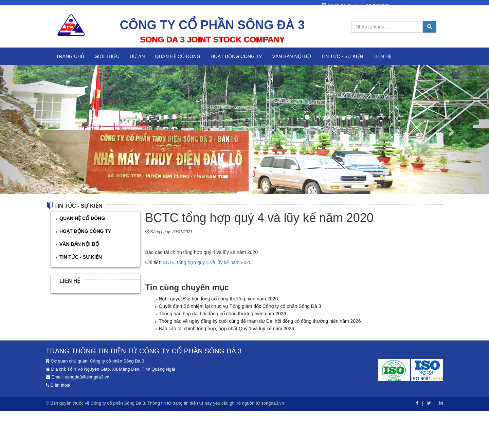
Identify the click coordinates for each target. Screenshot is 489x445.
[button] (36, 129)
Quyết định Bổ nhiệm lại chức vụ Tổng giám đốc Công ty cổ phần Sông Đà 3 (240, 306)
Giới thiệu (107, 56)
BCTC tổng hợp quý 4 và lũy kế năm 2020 (207, 262)
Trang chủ (70, 56)
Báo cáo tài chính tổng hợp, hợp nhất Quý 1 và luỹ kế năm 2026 (226, 328)
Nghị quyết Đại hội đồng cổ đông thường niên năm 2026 (218, 298)
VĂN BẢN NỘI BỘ (291, 56)
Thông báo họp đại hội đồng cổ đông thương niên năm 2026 (222, 313)
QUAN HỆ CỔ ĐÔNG (177, 56)
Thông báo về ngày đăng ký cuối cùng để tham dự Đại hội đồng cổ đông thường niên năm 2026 (260, 321)
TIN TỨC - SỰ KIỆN (342, 56)
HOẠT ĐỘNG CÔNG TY (236, 56)
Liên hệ (383, 56)
